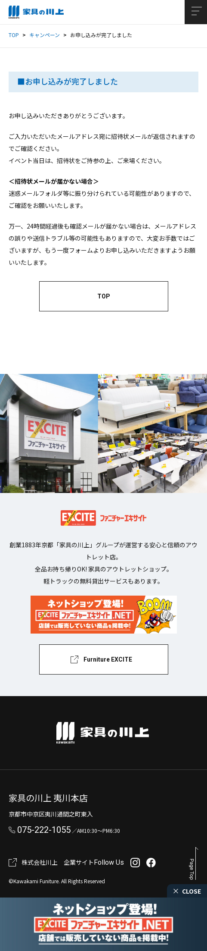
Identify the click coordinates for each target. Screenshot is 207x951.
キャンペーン (44, 34)
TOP (14, 34)
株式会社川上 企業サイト (58, 862)
